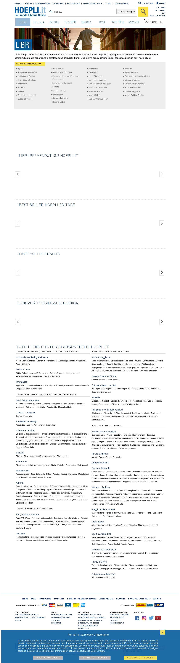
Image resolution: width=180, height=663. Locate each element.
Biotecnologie (50, 456)
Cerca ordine (148, 3)
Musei (27, 518)
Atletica (138, 541)
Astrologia (142, 442)
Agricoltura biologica (24, 486)
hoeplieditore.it (117, 617)
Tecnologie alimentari (24, 437)
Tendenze (47, 477)
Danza (116, 380)
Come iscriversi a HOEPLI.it (26, 615)
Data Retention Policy (88, 626)
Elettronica (20, 434)
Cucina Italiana (97, 472)
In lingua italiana (22, 537)
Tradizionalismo (147, 445)
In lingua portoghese (45, 540)
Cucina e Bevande (25, 99)
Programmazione (23, 389)
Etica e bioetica (118, 404)
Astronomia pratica (41, 465)
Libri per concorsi (73, 373)
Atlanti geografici (144, 513)
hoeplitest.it (115, 620)
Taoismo (138, 416)
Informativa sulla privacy (90, 620)
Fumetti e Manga (59, 91)
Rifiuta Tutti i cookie (95, 658)
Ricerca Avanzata (157, 16)
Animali (94, 457)
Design (29, 425)
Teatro (109, 380)
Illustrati (117, 513)
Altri (136, 537)
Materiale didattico (65, 407)
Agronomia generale (24, 496)
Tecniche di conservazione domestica (107, 482)
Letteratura (93, 72)
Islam (94, 416)
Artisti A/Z (20, 518)
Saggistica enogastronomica (134, 482)
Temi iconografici (30, 525)
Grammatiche (97, 553)
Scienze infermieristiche (35, 407)
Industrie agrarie (70, 490)
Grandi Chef (152, 482)
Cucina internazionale (123, 475)
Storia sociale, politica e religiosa (133, 367)
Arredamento (39, 425)
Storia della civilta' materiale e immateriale (123, 364)
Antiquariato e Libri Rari (27, 72)
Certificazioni (36, 389)
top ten (118, 22)
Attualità (138, 361)
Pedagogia (132, 389)
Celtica (158, 442)
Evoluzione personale (127, 448)
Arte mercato (43, 525)
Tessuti (64, 474)
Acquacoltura (76, 493)
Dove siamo (160, 10)
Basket (117, 544)
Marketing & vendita (67, 361)
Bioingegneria (62, 456)
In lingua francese (69, 537)
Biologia (21, 91)
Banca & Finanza (23, 364)
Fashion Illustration (34, 477)
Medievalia (144, 497)
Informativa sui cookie (88, 623)
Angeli (101, 442)
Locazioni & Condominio (38, 373)
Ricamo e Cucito (120, 565)
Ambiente (49, 441)
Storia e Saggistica (132, 91)
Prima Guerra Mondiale (115, 504)
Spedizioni (55, 620)
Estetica (95, 401)
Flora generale (144, 525)
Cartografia (157, 513)
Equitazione (101, 544)
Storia (53, 465)
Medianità (110, 442)
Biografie (159, 361)
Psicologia (96, 389)
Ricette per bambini (155, 478)
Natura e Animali (131, 72)
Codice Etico (83, 628)
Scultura (19, 528)
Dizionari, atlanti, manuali (102, 371)
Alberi (94, 525)
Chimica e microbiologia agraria (39, 490)
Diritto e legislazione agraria (75, 500)
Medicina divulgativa (33, 404)
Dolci (129, 472)
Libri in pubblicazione (97, 80)
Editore (28, 3)
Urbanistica (50, 425)
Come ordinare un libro (61, 615)
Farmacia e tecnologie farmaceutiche (56, 434)
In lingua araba (61, 540)
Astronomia (22, 84)
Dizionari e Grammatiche (62, 72)
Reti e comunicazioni (79, 385)
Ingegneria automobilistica (62, 437)
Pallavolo (157, 541)
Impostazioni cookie (48, 658)
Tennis (124, 544)
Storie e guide (104, 404)
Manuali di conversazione (148, 553)
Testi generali (64, 385)
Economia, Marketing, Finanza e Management (65, 77)
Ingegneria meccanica (34, 441)
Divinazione (140, 438)
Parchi (101, 457)
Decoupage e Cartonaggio (110, 569)
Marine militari (147, 491)
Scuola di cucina (106, 475)
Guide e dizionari (150, 416)
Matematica (39, 437)
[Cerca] (143, 12)
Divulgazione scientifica (33, 456)
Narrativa (128, 69)
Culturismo (147, 541)
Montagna (144, 537)
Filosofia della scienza (137, 401)
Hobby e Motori (58, 102)
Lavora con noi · (139, 598)
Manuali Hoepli (97, 577)
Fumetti (70, 22)
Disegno (27, 528)
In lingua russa (30, 540)
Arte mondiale (47, 518)
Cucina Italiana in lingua (125, 478)
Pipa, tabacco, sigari (149, 569)
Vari (161, 367)
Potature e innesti (57, 496)
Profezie (132, 442)
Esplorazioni (112, 537)
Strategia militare (133, 491)
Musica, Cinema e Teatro (99, 99)
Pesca (110, 544)
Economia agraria (41, 486)
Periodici (60, 465)
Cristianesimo (97, 413)
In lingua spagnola (52, 537)
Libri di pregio (110, 577)
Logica (150, 401)
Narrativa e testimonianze (102, 491)
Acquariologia (141, 565)
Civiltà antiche (148, 361)
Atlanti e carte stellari (24, 465)
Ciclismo (121, 537)
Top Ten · (60, 598)
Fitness (102, 537)
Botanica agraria (22, 500)
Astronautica (71, 465)
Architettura (20, 425)
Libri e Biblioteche (96, 76)
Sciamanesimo (108, 445)
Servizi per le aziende (92, 3)
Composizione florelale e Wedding (123, 525)
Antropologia (121, 389)
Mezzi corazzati (136, 494)
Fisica (48, 437)
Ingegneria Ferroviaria (25, 447)
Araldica (109, 494)
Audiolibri (21, 88)
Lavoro (47, 376)
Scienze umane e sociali (134, 84)
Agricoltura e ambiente (74, 496)
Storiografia (96, 367)
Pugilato (130, 537)
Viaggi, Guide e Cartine (134, 95)
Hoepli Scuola (73, 3)
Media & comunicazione (25, 361)
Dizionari (107, 553)
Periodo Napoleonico (112, 497)
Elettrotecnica (21, 444)
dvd (102, 22)
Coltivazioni (103, 525)
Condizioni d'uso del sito (89, 615)
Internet (39, 385)
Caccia (131, 541)
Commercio (55, 376)
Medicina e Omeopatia (98, 88)
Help (163, 13)
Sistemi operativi (50, 385)
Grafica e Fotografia (60, 98)
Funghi (108, 457)
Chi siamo (161, 7)
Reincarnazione (121, 442)
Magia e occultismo (115, 435)
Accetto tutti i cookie (140, 658)
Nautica (95, 537)
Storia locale (153, 367)
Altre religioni (109, 413)
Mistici (131, 438)
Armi (101, 497)
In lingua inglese (37, 537)
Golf (93, 544)
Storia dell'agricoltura (24, 503)
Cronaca (126, 371)
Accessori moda (22, 474)
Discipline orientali (123, 413)
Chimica (57, 441)
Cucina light (141, 478)
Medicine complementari (52, 404)
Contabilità (80, 361)
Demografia (105, 392)
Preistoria (117, 371)
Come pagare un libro (60, 617)
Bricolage (104, 565)
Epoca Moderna (105, 501)
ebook (86, 22)
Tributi (24, 373)
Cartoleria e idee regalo (27, 95)
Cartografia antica (129, 513)
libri (22, 22)
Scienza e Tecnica (132, 80)
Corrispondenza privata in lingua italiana (108, 556)
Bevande (136, 472)
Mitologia (145, 413)
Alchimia (150, 442)
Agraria (21, 69)
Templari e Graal (121, 438)
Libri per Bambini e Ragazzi (100, 84)
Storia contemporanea (100, 361)
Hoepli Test (59, 3)
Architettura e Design (26, 76)
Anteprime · (107, 598)
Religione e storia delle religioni (137, 76)
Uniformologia (149, 494)
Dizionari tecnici (64, 444)
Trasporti (95, 565)
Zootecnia (83, 490)
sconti (134, 22)
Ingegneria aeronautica (71, 441)
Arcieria (131, 544)
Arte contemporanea (35, 521)
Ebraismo (116, 416)
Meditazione (108, 438)
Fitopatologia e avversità (60, 493)
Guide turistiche (98, 513)
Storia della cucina (106, 478)
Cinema (95, 380)
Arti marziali (113, 541)
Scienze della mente (119, 401)
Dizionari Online (42, 3)
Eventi (108, 3)
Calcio (104, 541)
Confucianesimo (98, 420)
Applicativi (20, 385)
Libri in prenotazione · (82, 598)
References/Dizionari (58, 486)
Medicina (19, 404)
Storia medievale (98, 364)
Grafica (19, 416)
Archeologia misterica (108, 448)
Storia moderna (148, 364)
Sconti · (121, 598)
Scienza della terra (79, 434)
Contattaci (56, 623)
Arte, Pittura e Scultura (27, 80)
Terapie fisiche (70, 404)
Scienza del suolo (41, 496)
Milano (118, 516)
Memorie (134, 371)
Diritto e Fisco (57, 69)
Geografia (96, 392)
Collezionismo (69, 521)
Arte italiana (21, 521)
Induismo (129, 416)
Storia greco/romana (110, 367)
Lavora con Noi (121, 3)
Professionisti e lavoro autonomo (29, 376)
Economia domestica (131, 569)
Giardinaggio (57, 94)
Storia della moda (38, 474)
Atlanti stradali (108, 516)
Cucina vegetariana (141, 475)
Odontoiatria (52, 407)
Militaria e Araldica (96, 91)
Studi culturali (144, 389)
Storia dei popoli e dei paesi (122, 361)
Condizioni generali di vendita (92, 617)
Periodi (48, 521)
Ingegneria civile (32, 434)
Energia (53, 444)
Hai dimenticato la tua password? (30, 617)
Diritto (18, 373)
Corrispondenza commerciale (124, 553)
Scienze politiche (108, 389)
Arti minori (36, 518)
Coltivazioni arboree (24, 493)
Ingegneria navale (79, 444)
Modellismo (152, 565)
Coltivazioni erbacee (39, 500)
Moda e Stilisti (94, 95)
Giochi (131, 565)
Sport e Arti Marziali (133, 88)
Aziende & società (57, 373)
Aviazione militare (121, 494)
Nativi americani (138, 435)
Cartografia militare (130, 497)
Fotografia (27, 416)
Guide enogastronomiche (115, 472)
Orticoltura (58, 490)
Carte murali (96, 516)
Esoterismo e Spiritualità (62, 83)
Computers (30, 385)
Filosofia (55, 87)
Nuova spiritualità (98, 435)
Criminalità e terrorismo (149, 371)
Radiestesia (135, 445)
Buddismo (136, 413)
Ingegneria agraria (41, 493)
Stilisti (48, 474)
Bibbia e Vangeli (103, 416)
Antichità (125, 501)
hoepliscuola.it (117, 623)
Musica (102, 380)
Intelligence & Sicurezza (140, 501)
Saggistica (72, 474)
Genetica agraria (55, 500)
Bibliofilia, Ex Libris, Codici (60, 525)
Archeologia (57, 521)
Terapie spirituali (122, 445)
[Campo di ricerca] (85, 11)
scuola (38, 22)
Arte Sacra (77, 525)
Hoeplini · (45, 598)
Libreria (18, 3)
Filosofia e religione (133, 404)
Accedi (162, 3)
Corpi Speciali (119, 491)
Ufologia (127, 435)
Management (52, 361)
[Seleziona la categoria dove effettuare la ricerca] (126, 11)
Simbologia (96, 445)
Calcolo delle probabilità (38, 444)
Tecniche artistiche (71, 518)
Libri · (26, 598)
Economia (41, 361)
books (54, 22)
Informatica (93, 69)
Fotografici (117, 457)
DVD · (34, 598)
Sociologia (155, 389)
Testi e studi (104, 401)
